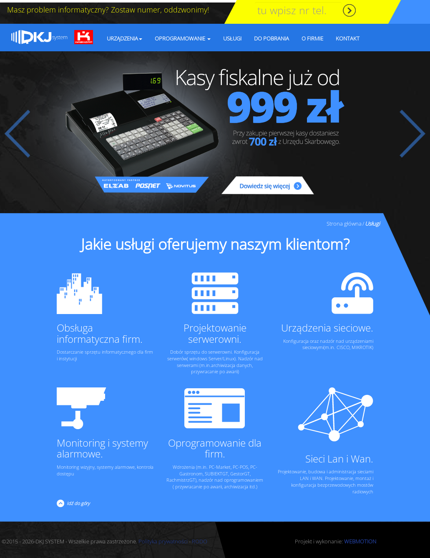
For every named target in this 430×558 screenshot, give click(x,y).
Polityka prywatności (163, 539)
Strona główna (344, 221)
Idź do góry (77, 501)
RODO (199, 539)
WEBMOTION (360, 539)
